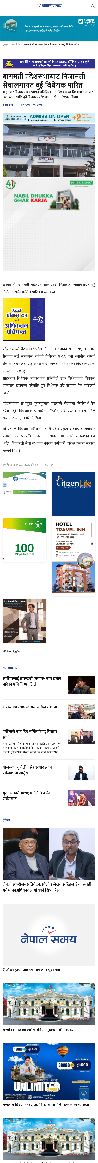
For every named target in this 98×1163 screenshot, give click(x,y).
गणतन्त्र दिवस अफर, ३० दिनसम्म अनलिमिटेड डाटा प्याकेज (46, 1105)
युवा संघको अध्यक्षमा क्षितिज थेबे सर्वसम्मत (27, 796)
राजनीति (16, 44)
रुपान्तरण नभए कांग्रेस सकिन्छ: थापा (30, 707)
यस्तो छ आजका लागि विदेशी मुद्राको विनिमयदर (38, 1029)
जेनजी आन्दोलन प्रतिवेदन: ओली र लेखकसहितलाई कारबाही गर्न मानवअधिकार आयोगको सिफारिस (47, 887)
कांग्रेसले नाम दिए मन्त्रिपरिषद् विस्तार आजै (30, 734)
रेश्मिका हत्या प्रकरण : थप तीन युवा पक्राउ (33, 970)
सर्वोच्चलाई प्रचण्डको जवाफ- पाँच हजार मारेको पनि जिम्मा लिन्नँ (32, 681)
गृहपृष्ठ (5, 44)
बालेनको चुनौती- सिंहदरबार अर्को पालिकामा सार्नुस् (27, 770)
